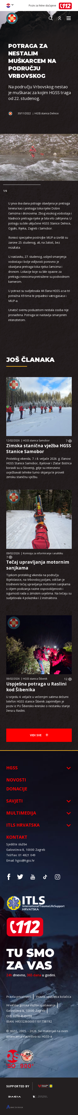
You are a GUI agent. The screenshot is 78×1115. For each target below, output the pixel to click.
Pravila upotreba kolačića (53, 997)
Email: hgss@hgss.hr (20, 860)
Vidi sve (39, 735)
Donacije (16, 789)
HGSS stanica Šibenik (35, 678)
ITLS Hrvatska (23, 825)
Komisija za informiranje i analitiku (43, 553)
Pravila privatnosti (18, 997)
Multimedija (21, 813)
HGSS (12, 768)
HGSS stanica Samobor (36, 440)
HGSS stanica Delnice (47, 113)
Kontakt (16, 837)
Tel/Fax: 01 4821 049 (21, 855)
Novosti (16, 780)
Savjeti (14, 801)
